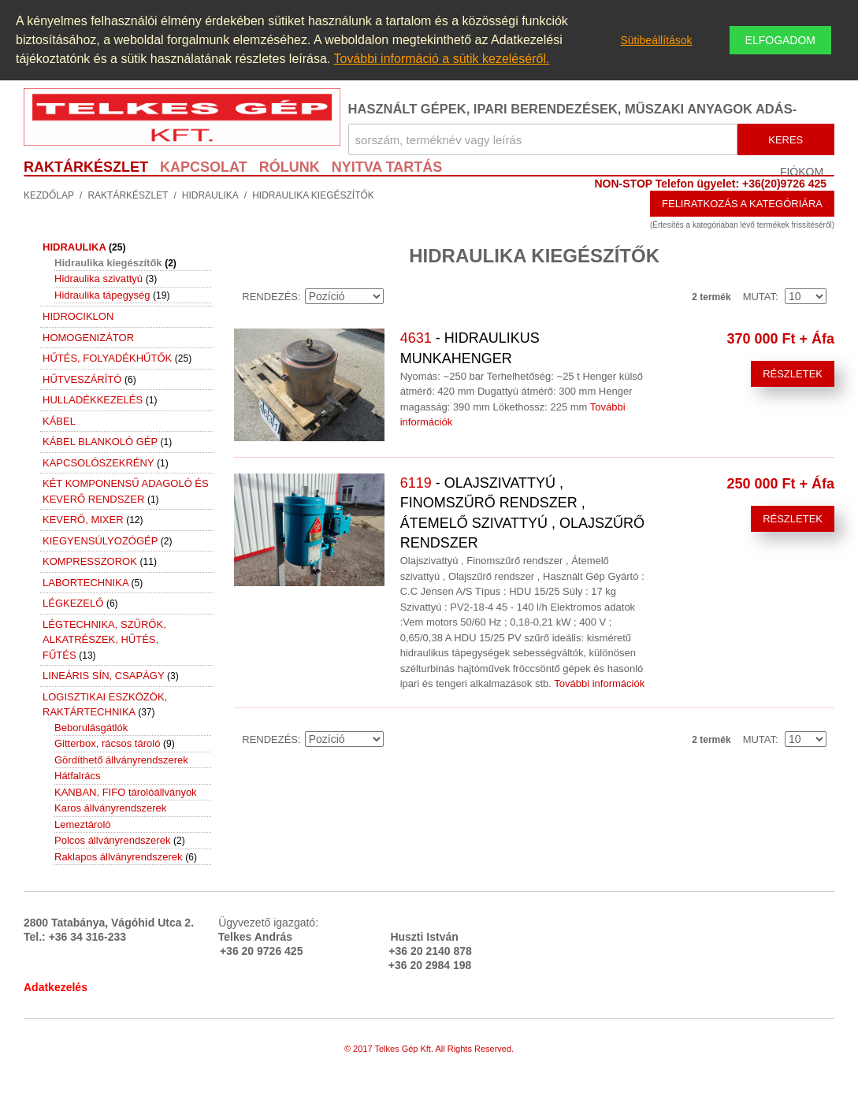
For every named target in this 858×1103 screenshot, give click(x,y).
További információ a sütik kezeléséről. (441, 58)
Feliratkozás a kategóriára (742, 204)
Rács (449, 297)
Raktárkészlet (127, 195)
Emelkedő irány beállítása (398, 297)
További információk (599, 683)
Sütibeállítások (656, 40)
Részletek (793, 374)
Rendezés (270, 297)
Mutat (759, 297)
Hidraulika (210, 195)
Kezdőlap (49, 195)
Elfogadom (780, 40)
